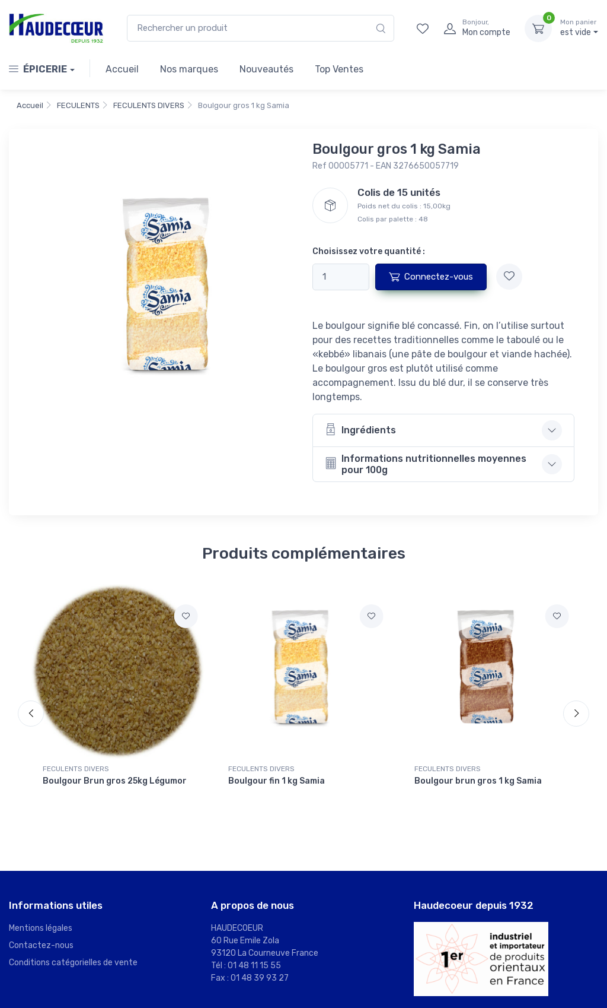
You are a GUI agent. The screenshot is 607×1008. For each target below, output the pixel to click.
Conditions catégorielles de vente (73, 963)
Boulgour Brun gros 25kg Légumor (115, 781)
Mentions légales (40, 928)
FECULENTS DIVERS (148, 105)
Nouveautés (266, 69)
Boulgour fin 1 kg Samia (276, 781)
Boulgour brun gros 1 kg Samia (478, 781)
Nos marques (189, 69)
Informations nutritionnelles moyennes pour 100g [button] (425, 464)
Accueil (122, 69)
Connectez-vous (431, 276)
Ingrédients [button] (360, 429)
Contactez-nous (41, 945)
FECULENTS (78, 105)
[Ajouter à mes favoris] (509, 277)
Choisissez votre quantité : (368, 251)
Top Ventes (339, 69)
